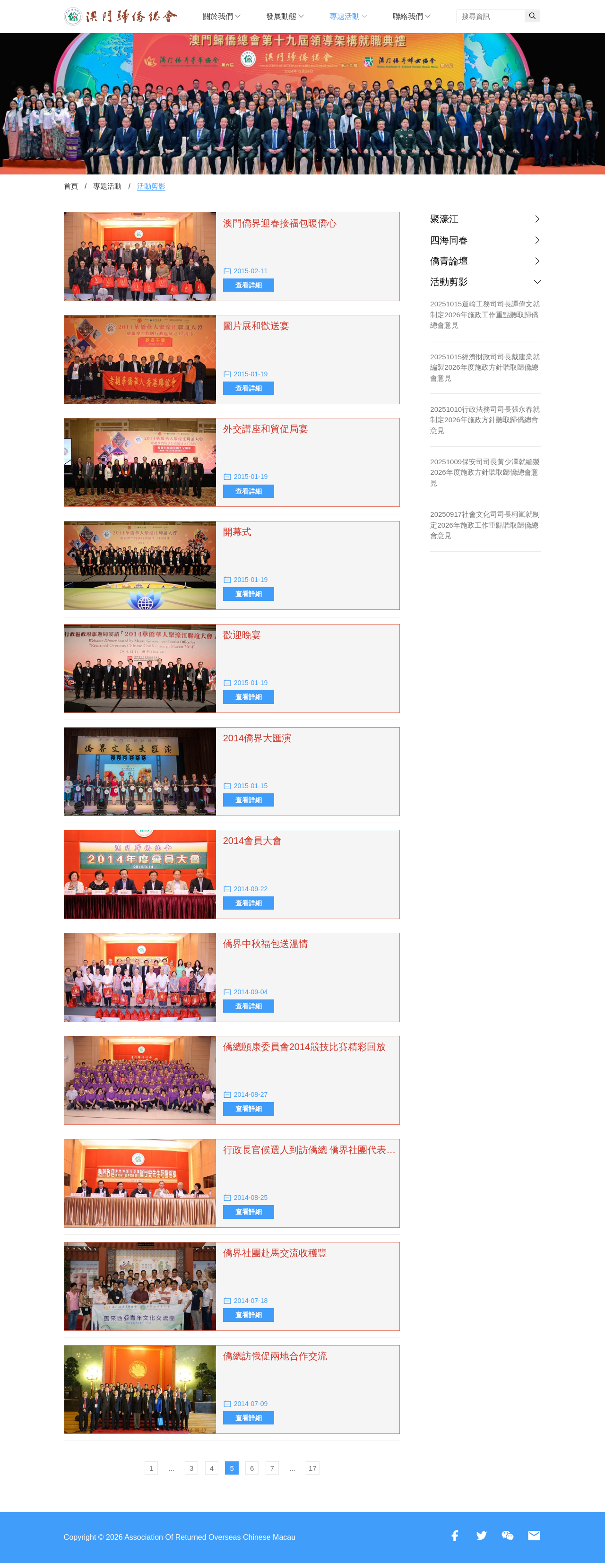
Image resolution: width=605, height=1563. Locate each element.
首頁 (71, 186)
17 (313, 1468)
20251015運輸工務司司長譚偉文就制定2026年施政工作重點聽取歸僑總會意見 (485, 314)
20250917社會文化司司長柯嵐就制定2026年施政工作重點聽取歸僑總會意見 (485, 524)
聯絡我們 (412, 16)
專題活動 (348, 16)
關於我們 (222, 16)
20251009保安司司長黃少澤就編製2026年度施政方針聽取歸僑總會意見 (485, 472)
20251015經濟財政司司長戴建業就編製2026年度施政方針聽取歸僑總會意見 (485, 367)
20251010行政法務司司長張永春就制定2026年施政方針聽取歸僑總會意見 (485, 419)
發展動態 (285, 16)
